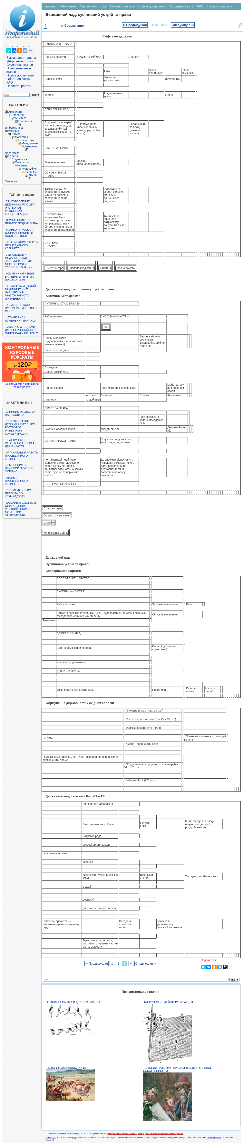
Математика (26, 140)
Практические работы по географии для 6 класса (21, 443)
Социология (19, 159)
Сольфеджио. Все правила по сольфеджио (19, 493)
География (25, 121)
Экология (11, 181)
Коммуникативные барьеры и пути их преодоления (19, 276)
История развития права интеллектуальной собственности (177, 1069)
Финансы (30, 171)
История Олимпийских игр (67, 1067)
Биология (18, 114)
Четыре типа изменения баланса (20, 319)
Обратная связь (18, 79)
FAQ (9, 82)
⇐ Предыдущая (135, 25)
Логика (16, 133)
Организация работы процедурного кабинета (21, 245)
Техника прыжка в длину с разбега (73, 1002)
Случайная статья (19, 64)
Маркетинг (21, 137)
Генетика (20, 118)
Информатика (14, 127)
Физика (22, 165)
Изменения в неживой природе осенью (19, 468)
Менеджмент (30, 143)
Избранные (67, 6)
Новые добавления (20, 75)
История (13, 130)
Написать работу (18, 86)
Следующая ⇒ (183, 25)
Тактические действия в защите (169, 1002)
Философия (29, 168)
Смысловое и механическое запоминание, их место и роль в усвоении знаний (18, 261)
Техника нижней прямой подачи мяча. (22, 222)
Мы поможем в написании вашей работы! (164, 1133)
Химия (32, 174)
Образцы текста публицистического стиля (20, 308)
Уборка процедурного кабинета (16, 480)
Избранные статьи (19, 61)
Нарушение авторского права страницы (126, 1133)
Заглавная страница (21, 57)
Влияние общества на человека (20, 413)
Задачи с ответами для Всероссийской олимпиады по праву (21, 330)
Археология (15, 111)
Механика (31, 146)
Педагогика (12, 152)
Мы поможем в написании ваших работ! (22, 385)
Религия (13, 156)
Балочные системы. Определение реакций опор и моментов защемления (21, 509)
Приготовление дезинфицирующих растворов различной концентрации (20, 207)
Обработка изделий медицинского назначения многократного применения (20, 292)
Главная (49, 6)
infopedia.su (50, 1138)
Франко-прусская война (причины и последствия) (19, 232)
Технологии (22, 162)
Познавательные (122, 6)
